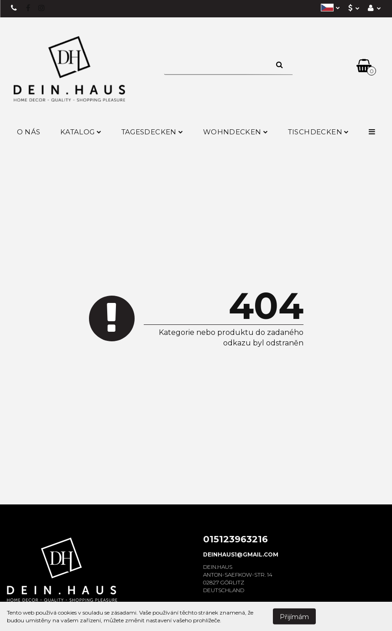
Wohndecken (235, 131)
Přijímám (294, 616)
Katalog (80, 131)
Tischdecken (318, 131)
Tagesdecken (152, 131)
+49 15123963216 (14, 8)
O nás (29, 131)
